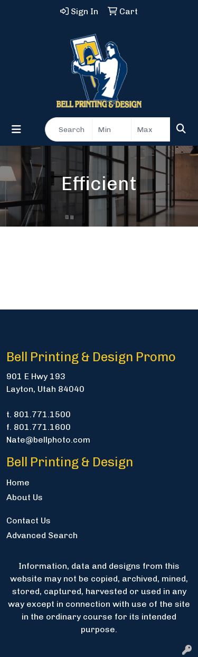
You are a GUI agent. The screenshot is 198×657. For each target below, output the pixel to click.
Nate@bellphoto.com (48, 440)
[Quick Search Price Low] (111, 129)
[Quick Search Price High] (151, 129)
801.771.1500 (42, 414)
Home (18, 482)
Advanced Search (42, 535)
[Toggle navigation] (16, 129)
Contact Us (28, 520)
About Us (24, 497)
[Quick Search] (68, 129)
